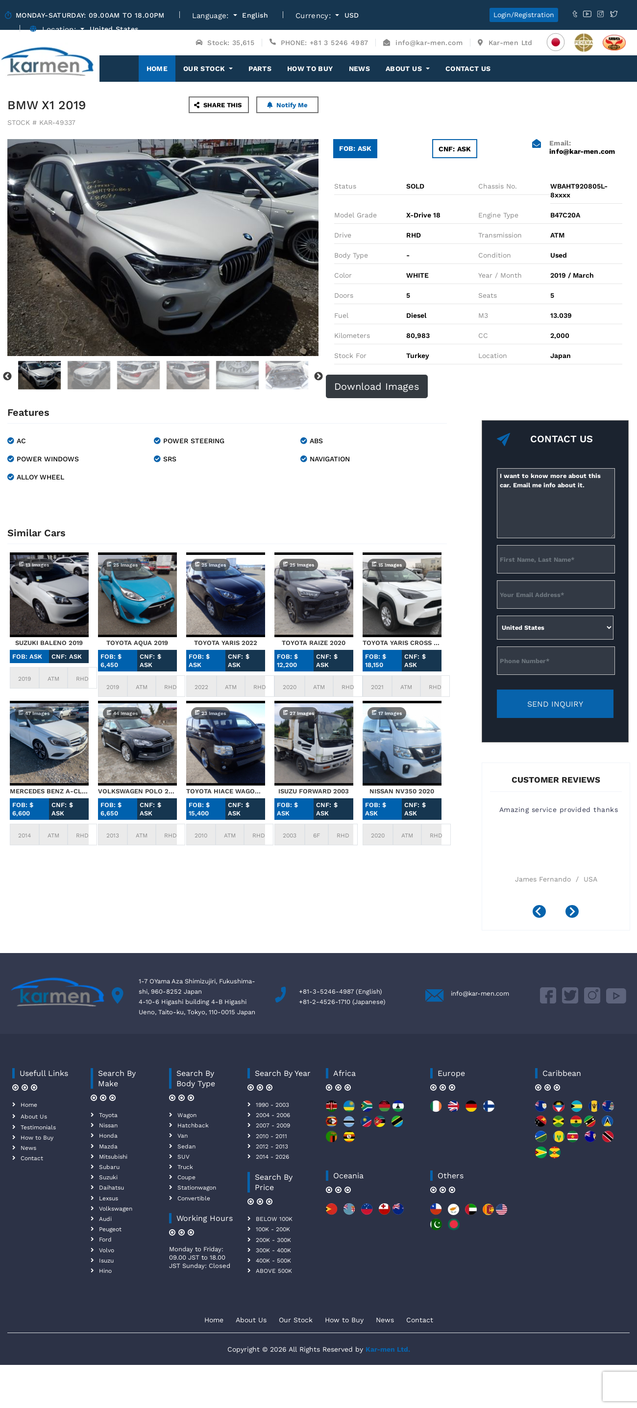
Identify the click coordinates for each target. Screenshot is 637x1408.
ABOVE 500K (274, 1270)
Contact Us (468, 68)
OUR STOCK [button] (205, 68)
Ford (105, 1239)
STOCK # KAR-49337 (41, 122)
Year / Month (500, 275)
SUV (183, 1156)
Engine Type (498, 215)
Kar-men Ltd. (388, 1349)
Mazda (108, 1146)
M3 (483, 315)
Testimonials (38, 1127)
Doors (343, 295)
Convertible (193, 1198)
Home (161, 68)
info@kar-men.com (480, 993)
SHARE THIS (218, 105)
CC (483, 335)
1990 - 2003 (272, 1104)
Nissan (108, 1125)
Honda (108, 1135)
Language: (212, 16)
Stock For (350, 355)
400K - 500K (273, 1260)
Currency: (314, 16)
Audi (105, 1219)
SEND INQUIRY (555, 704)
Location (492, 355)
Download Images (376, 386)
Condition (494, 255)
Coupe (186, 1177)
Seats (487, 295)
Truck (185, 1167)
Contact (32, 1158)
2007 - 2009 (273, 1125)
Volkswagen (115, 1208)
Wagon (186, 1115)
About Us (34, 1116)
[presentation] (543, 912)
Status (345, 186)
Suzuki (108, 1177)
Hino (105, 1270)
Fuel (341, 315)
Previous (7, 377)
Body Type (351, 255)
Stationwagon (196, 1187)
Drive (342, 235)
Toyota (108, 1115)
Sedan (186, 1146)
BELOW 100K (274, 1219)
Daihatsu (111, 1187)
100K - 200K (273, 1229)
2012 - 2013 (272, 1146)
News (359, 68)
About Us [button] (405, 68)
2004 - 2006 (273, 1115)
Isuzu (106, 1260)
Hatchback (193, 1125)
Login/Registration (523, 15)
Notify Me (287, 105)
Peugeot (110, 1229)
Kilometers (352, 335)
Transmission (500, 235)
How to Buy (310, 68)
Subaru (109, 1167)
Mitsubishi (113, 1156)
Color (343, 275)
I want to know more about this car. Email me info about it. (556, 503)
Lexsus (108, 1198)
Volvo (106, 1250)
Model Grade (355, 215)
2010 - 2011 (271, 1136)
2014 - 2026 (272, 1156)
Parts (259, 68)
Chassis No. (497, 186)
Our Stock (296, 1320)
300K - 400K (273, 1250)
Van (182, 1135)
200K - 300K (273, 1240)
